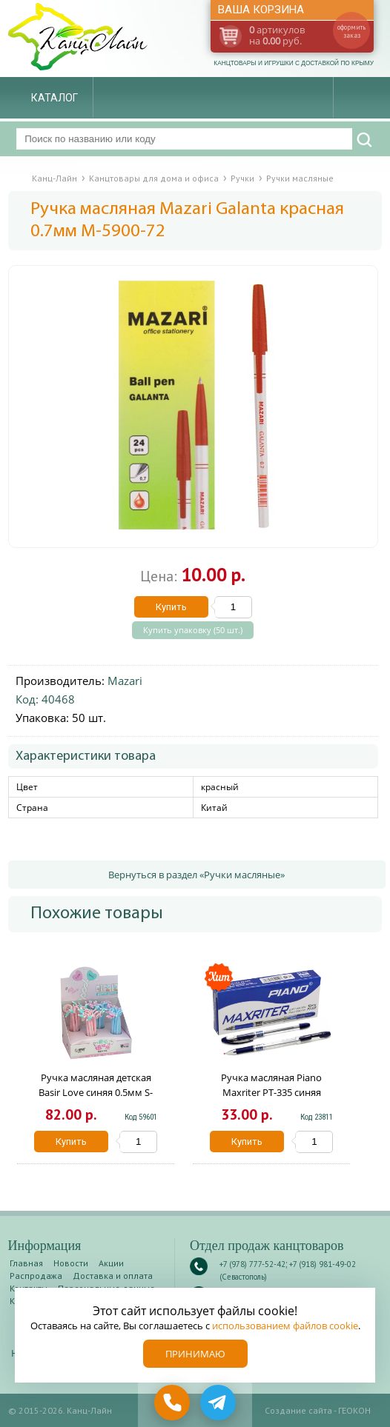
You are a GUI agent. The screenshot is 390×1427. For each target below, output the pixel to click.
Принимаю (195, 1353)
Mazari (125, 680)
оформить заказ (351, 31)
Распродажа (36, 1275)
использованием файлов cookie (285, 1325)
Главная (26, 1263)
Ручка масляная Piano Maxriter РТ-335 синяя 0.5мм (271, 1092)
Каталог (54, 98)
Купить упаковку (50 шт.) (192, 630)
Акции (111, 1263)
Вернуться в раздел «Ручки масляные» (196, 874)
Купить (171, 606)
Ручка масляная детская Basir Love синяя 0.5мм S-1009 (96, 1092)
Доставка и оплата (113, 1275)
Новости (70, 1263)
